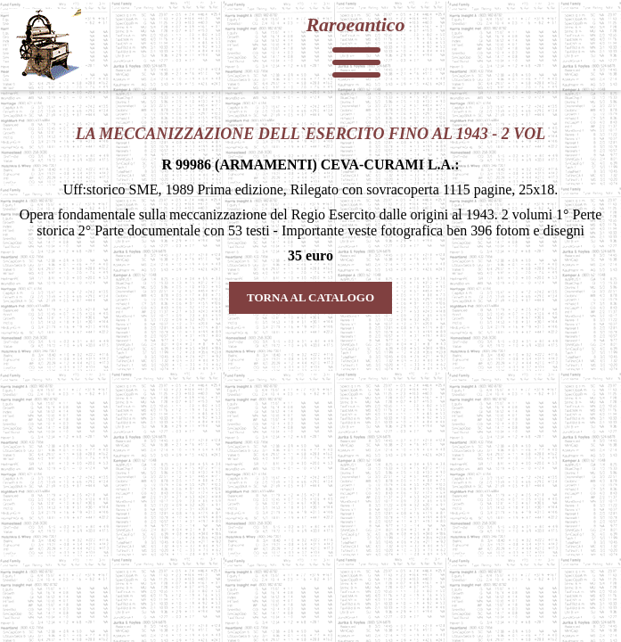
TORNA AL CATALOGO (310, 297)
